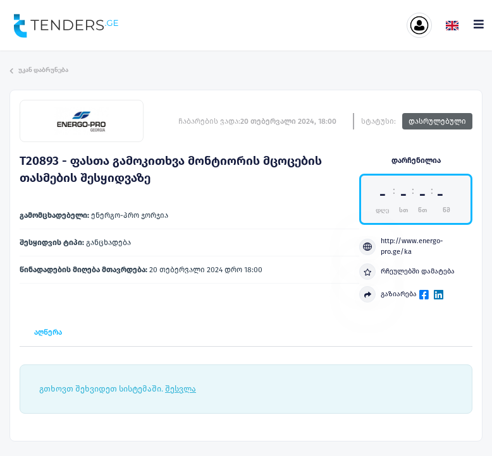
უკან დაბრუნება (38, 70)
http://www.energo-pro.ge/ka (401, 246)
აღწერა (48, 332)
